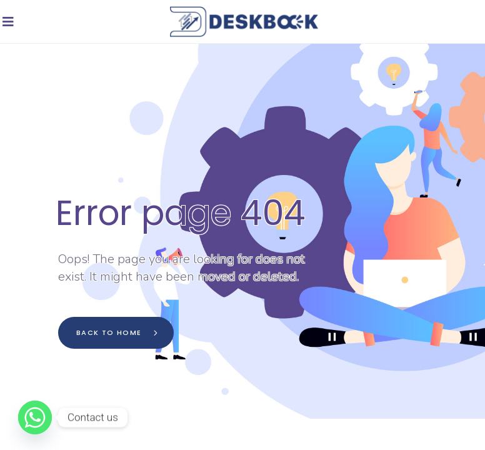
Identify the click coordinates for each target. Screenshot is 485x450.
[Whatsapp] (35, 417)
